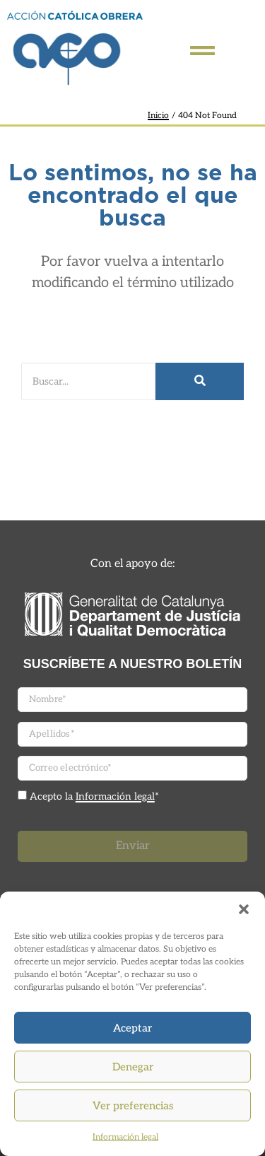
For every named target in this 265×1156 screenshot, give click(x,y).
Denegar (132, 1067)
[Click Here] (202, 53)
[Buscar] (88, 381)
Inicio (158, 115)
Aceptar (132, 1028)
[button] (244, 909)
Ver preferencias (133, 1105)
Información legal (125, 1137)
